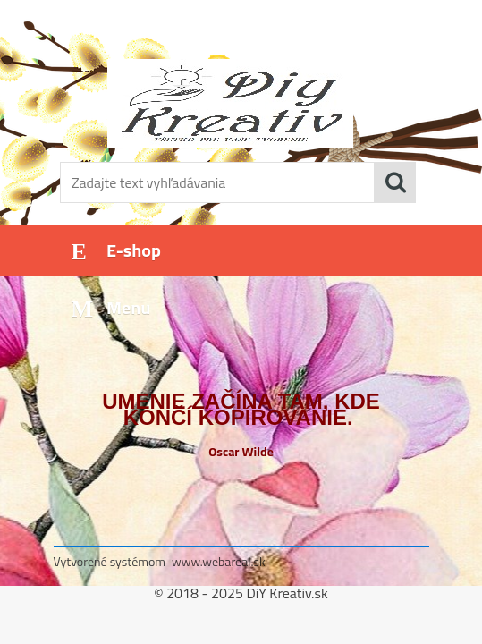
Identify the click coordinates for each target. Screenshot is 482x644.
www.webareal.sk (219, 561)
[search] (395, 182)
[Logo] (230, 103)
